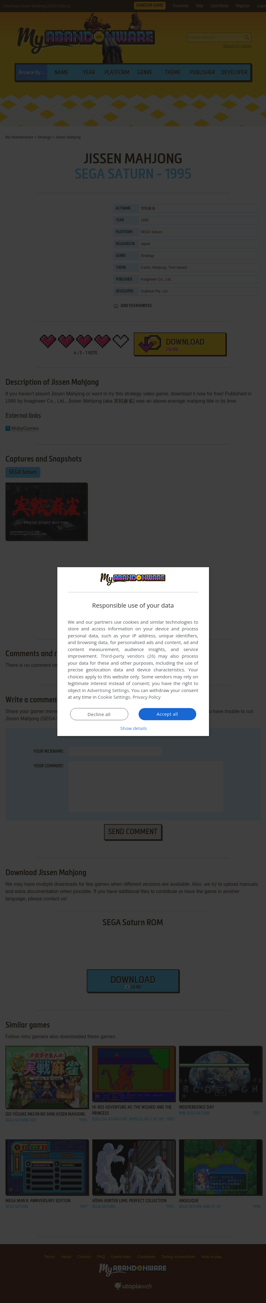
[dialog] (133, 651)
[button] (133, 728)
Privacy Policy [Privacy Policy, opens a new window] (147, 697)
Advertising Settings (108, 690)
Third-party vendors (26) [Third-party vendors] (128, 656)
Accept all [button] (167, 714)
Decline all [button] (99, 714)
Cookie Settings (114, 697)
